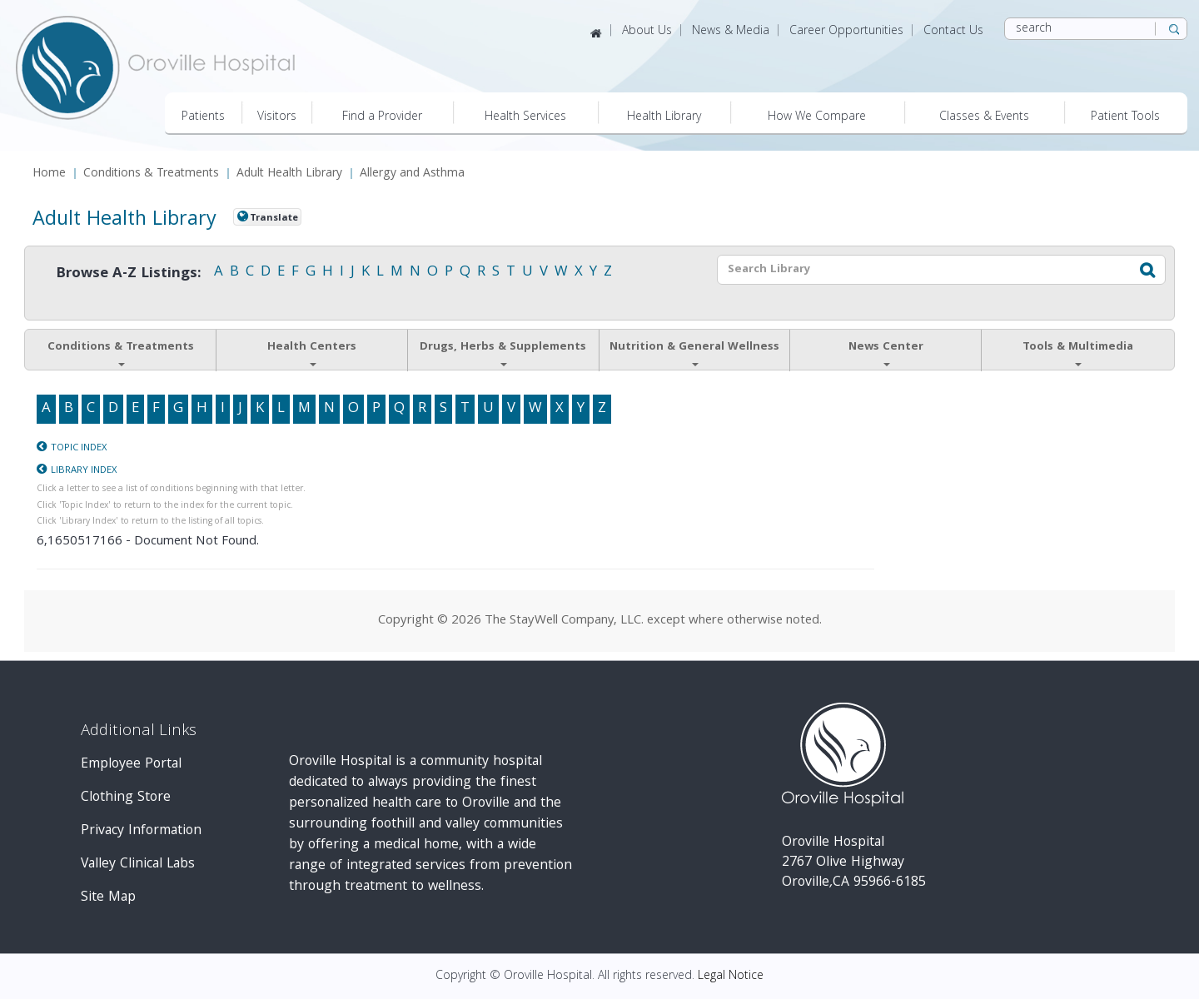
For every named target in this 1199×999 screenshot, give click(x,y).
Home (49, 174)
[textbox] (919, 270)
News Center (885, 352)
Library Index (84, 471)
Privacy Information (141, 831)
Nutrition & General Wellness (694, 352)
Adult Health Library (289, 174)
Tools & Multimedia (1077, 352)
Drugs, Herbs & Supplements (503, 352)
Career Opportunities (846, 32)
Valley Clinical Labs (138, 864)
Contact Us (953, 32)
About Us (647, 32)
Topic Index (79, 448)
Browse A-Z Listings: (128, 274)
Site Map (108, 898)
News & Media (730, 32)
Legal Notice (731, 977)
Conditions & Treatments (151, 174)
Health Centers (311, 352)
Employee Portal (131, 764)
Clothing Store (126, 798)
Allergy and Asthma (412, 174)
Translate (274, 218)
